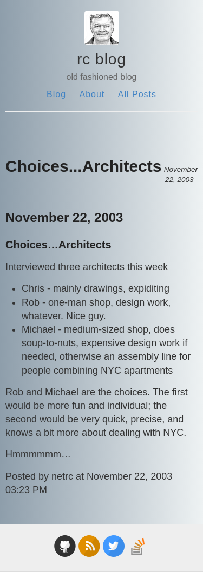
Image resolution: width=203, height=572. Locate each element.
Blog (56, 94)
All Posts (137, 94)
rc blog (101, 59)
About (91, 94)
